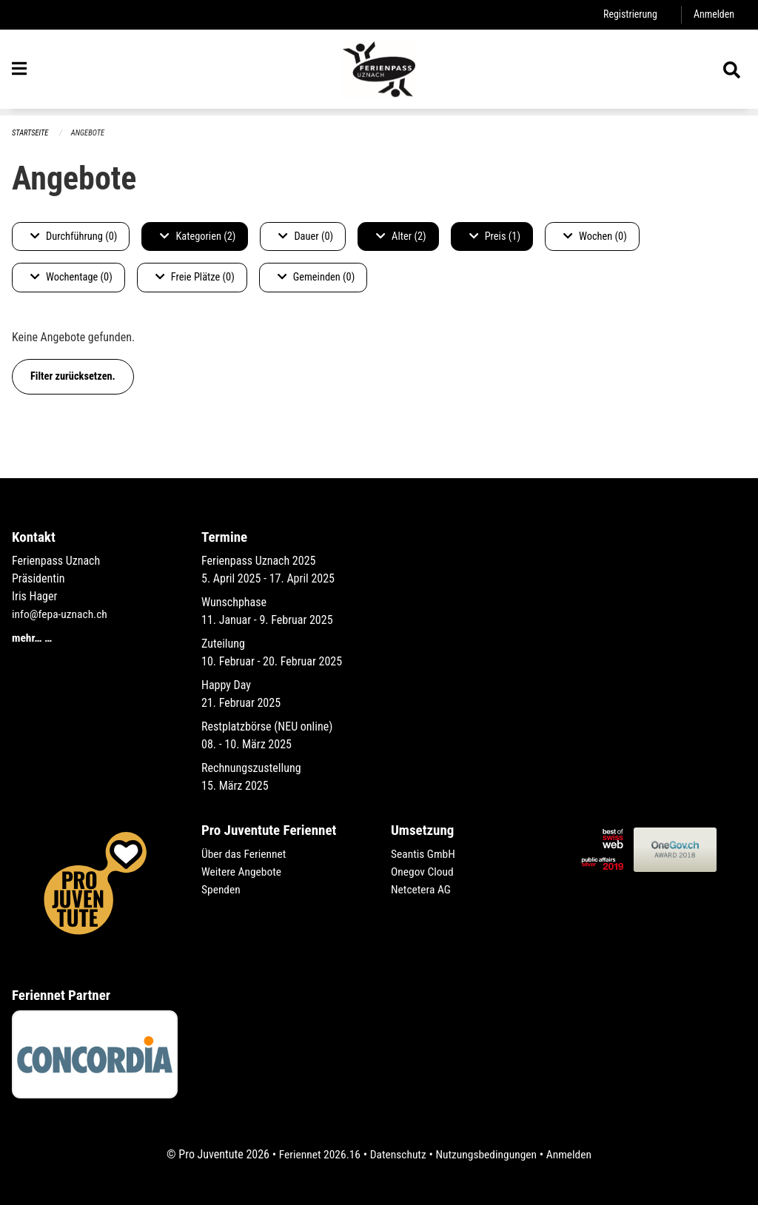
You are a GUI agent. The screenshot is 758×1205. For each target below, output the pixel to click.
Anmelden (713, 14)
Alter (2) (401, 236)
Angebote (90, 133)
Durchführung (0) (73, 236)
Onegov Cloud (423, 872)
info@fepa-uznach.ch (61, 614)
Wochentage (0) (71, 278)
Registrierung (628, 14)
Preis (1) (494, 236)
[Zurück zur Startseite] (379, 72)
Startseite (31, 133)
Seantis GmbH (424, 854)
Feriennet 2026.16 (316, 1154)
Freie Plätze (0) (195, 278)
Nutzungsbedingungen (487, 1154)
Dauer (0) (305, 236)
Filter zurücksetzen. (72, 376)
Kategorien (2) (197, 236)
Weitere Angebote (242, 872)
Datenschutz (397, 1154)
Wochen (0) (595, 236)
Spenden (221, 889)
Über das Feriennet (245, 854)
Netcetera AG (422, 889)
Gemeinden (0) (316, 278)
